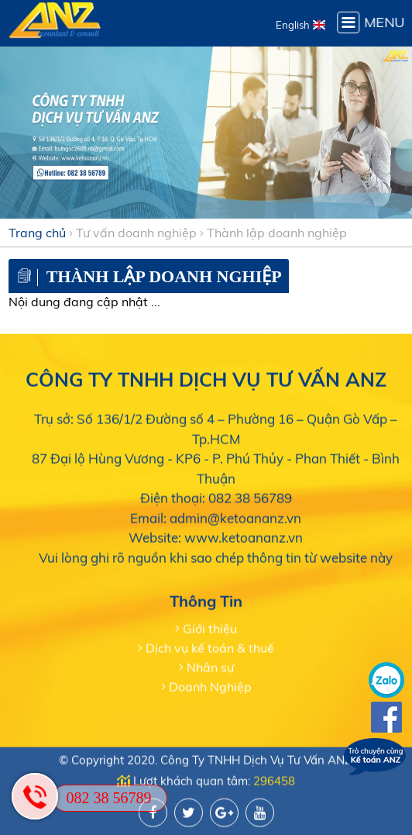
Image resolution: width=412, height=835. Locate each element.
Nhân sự (210, 667)
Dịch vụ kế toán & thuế (210, 647)
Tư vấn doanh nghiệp (136, 232)
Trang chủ (37, 232)
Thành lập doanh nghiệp (277, 232)
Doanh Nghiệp (210, 686)
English (293, 25)
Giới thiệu (210, 628)
